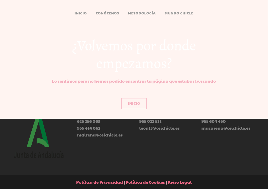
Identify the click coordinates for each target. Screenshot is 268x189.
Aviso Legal (180, 182)
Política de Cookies (145, 182)
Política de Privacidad (99, 182)
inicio (134, 103)
